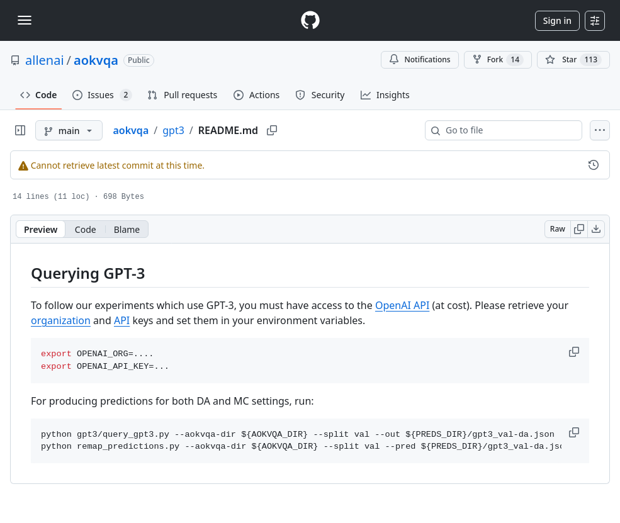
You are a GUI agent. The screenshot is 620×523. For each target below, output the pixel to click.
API (122, 320)
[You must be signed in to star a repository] (573, 60)
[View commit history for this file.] (593, 165)
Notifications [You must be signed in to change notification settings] (419, 59)
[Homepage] (310, 20)
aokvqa (96, 60)
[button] (575, 352)
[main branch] (69, 130)
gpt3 (173, 130)
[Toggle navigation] (24, 20)
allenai (44, 60)
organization (61, 320)
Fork (498, 59)
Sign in (557, 20)
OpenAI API (402, 305)
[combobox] (509, 130)
